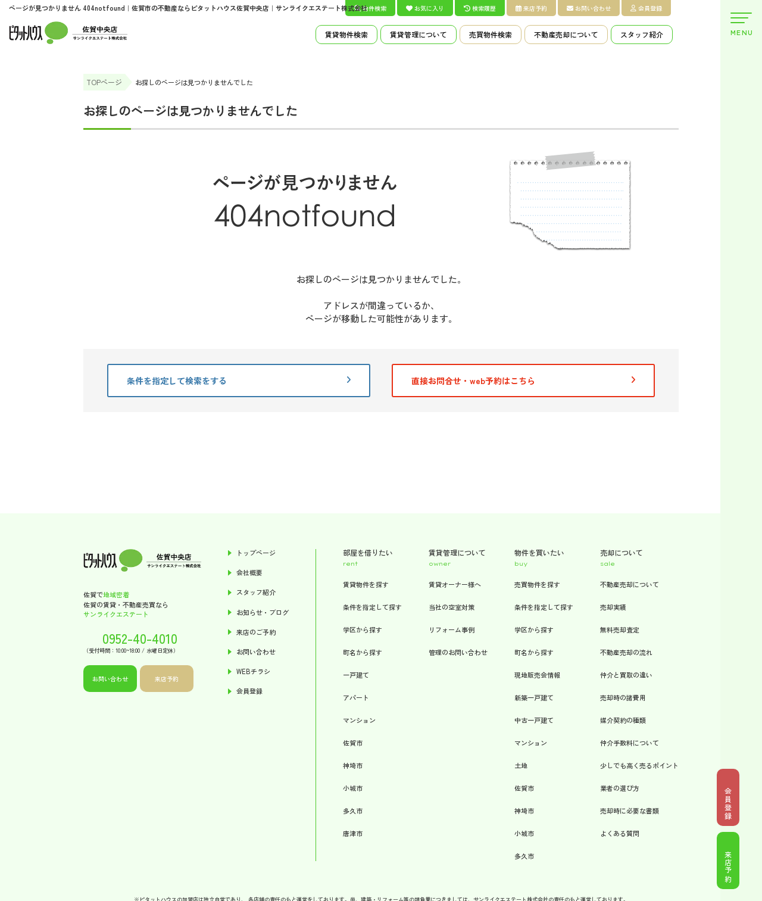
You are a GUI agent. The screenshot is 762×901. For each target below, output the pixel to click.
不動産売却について (566, 34)
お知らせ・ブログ (262, 612)
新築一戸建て (534, 697)
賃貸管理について (418, 34)
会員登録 (646, 8)
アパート (356, 697)
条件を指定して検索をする (239, 380)
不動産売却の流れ (626, 652)
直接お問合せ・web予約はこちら (523, 380)
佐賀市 (353, 742)
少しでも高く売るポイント (639, 765)
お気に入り (425, 8)
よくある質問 (619, 833)
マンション (359, 720)
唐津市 (353, 833)
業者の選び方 (619, 788)
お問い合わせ (589, 8)
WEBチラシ (253, 671)
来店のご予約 (256, 632)
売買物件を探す (537, 584)
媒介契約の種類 (623, 720)
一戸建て (356, 674)
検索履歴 (480, 8)
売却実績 (613, 607)
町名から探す (362, 652)
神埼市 (353, 765)
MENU (741, 25)
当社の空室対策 (451, 607)
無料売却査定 (619, 629)
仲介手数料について (629, 742)
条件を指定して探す (372, 607)
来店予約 (531, 8)
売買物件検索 (490, 34)
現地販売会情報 (537, 674)
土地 (520, 765)
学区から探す (362, 629)
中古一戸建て (534, 720)
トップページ (256, 553)
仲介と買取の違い (626, 674)
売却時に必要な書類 (629, 810)
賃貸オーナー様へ (455, 584)
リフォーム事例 (451, 629)
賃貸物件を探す (366, 584)
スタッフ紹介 (641, 34)
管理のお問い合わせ (458, 652)
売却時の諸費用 (623, 697)
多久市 (353, 810)
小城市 (353, 788)
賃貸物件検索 (346, 34)
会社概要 (249, 572)
